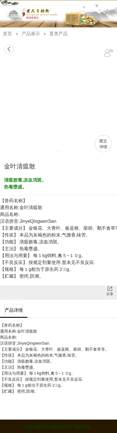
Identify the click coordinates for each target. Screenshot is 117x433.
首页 (7, 33)
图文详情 (103, 144)
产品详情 (14, 310)
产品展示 (31, 33)
